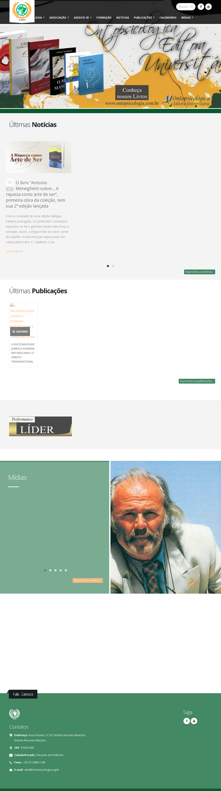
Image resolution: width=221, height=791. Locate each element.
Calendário (168, 17)
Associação (57, 17)
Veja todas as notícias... (199, 272)
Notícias (122, 17)
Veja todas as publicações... (197, 381)
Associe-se (81, 17)
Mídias (186, 17)
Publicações (143, 17)
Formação (104, 17)
